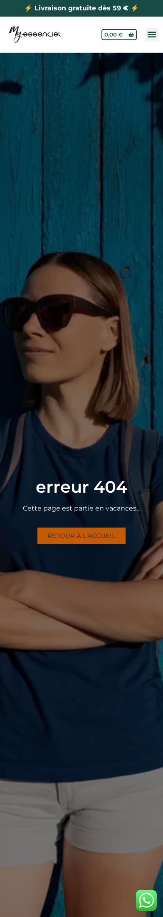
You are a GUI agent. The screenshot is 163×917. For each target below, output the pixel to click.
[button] (152, 34)
